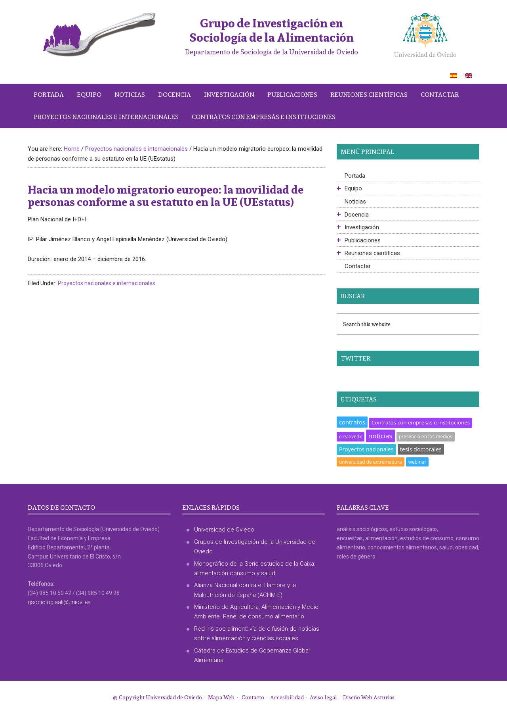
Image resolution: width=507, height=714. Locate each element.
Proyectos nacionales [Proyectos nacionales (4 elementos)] (366, 449)
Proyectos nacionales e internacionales (106, 283)
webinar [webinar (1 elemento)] (417, 462)
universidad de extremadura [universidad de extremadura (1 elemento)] (370, 462)
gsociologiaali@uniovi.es (59, 602)
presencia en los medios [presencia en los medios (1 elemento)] (425, 436)
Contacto (253, 697)
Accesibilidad (287, 697)
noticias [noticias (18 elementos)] (380, 435)
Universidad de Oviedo (224, 529)
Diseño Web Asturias (369, 697)
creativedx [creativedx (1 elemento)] (350, 436)
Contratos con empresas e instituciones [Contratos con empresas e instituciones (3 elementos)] (421, 422)
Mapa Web (221, 697)
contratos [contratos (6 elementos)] (352, 422)
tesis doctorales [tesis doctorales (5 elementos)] (421, 449)
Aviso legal (323, 697)
